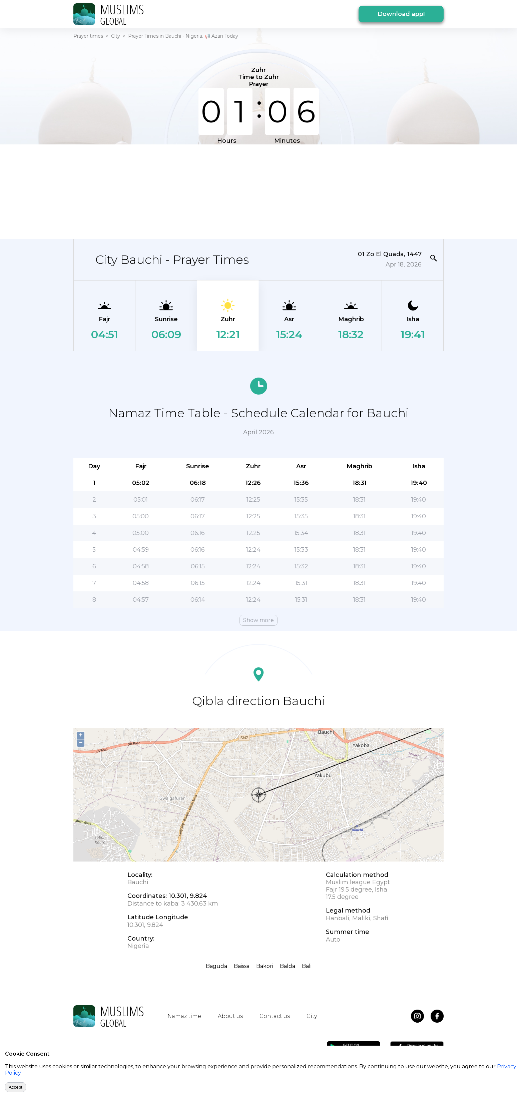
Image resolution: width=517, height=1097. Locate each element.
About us (230, 1016)
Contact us (275, 1016)
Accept (15, 1087)
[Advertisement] (258, 191)
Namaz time (184, 1016)
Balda (287, 966)
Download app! (401, 14)
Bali (307, 966)
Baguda (216, 966)
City (115, 36)
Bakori (264, 966)
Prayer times (88, 36)
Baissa (241, 966)
